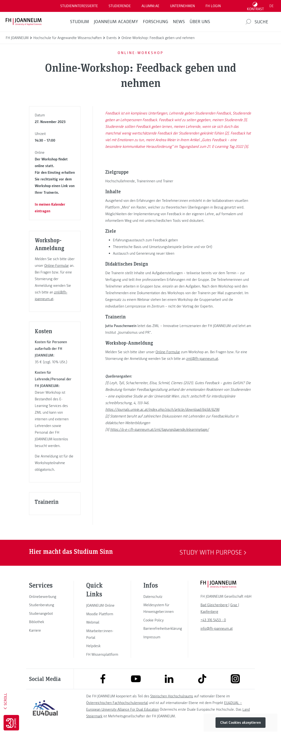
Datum (40, 115)
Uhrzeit (40, 133)
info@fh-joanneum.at (217, 628)
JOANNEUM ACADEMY (116, 22)
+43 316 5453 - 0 (213, 620)
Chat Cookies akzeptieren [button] (240, 722)
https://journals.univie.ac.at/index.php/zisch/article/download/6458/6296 (162, 409)
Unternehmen (182, 6)
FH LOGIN (213, 6)
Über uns (200, 22)
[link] (45, 596)
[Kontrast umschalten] (255, 6)
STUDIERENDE (120, 6)
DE (271, 6)
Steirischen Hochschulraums (171, 696)
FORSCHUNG (155, 22)
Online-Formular (56, 265)
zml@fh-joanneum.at (202, 358)
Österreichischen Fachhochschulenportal (117, 702)
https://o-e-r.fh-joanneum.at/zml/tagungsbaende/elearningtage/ (159, 429)
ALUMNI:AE (150, 6)
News (179, 22)
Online (40, 152)
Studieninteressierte (79, 6)
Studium (79, 22)
